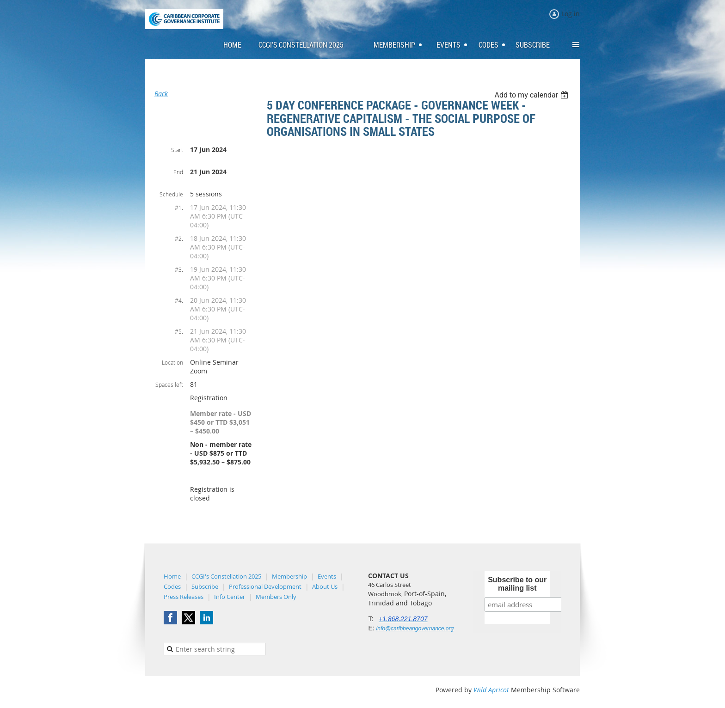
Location (172, 362)
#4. (179, 300)
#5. (179, 331)
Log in (570, 13)
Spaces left (169, 384)
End (178, 172)
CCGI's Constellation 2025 (226, 576)
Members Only (276, 596)
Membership (289, 576)
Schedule (171, 194)
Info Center (229, 596)
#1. (179, 207)
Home (172, 576)
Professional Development (265, 586)
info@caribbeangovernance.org (415, 628)
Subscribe (204, 586)
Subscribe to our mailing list (517, 584)
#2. (179, 238)
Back (161, 93)
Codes (172, 586)
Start (177, 149)
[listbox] (532, 95)
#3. (179, 269)
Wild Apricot (491, 689)
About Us (325, 586)
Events (327, 576)
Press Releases (183, 596)
